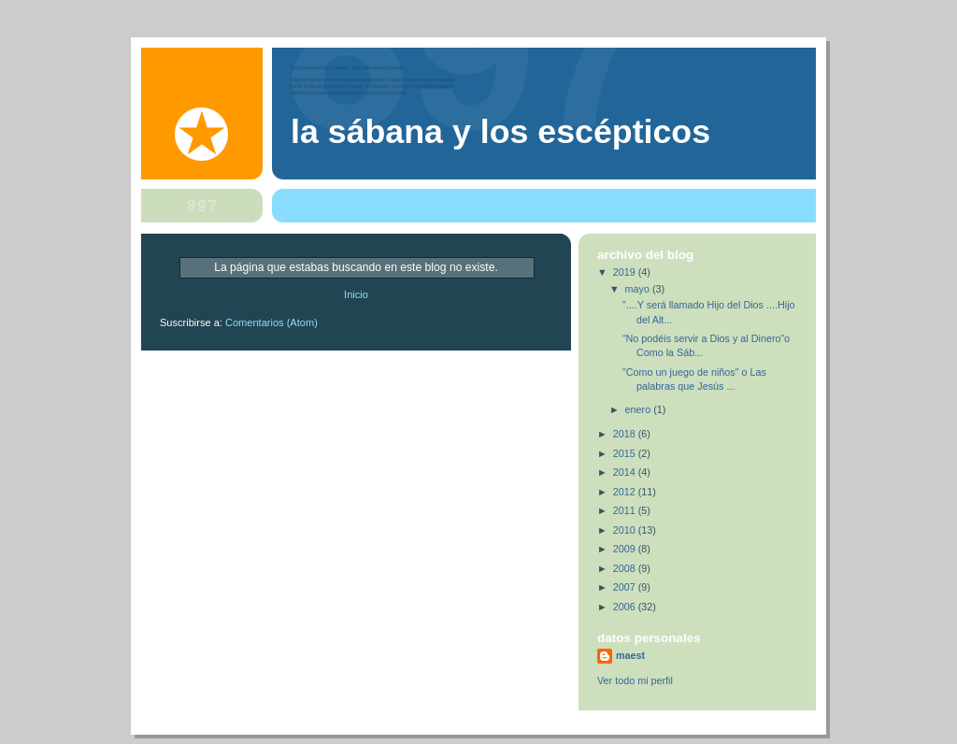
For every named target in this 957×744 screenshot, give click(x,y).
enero (639, 409)
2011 (625, 510)
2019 (625, 272)
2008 (625, 568)
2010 (625, 530)
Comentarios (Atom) (271, 322)
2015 (625, 453)
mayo (638, 288)
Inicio (356, 294)
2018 (625, 433)
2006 (625, 606)
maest (630, 655)
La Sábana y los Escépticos (500, 131)
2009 (625, 548)
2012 (625, 491)
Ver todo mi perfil (635, 680)
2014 (625, 472)
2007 (625, 587)
